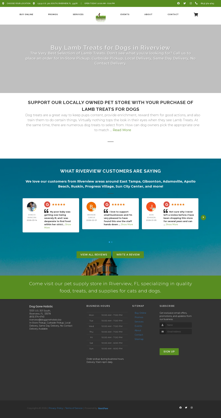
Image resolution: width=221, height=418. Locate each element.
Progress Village (99, 186)
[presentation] (176, 340)
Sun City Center (129, 186)
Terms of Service (74, 408)
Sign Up (169, 351)
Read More (122, 130)
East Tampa (130, 181)
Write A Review (128, 254)
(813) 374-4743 (36, 316)
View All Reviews (93, 254)
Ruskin (77, 186)
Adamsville (172, 181)
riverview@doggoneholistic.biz (45, 319)
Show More (127, 224)
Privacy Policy (56, 408)
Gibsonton (151, 181)
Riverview (85, 181)
